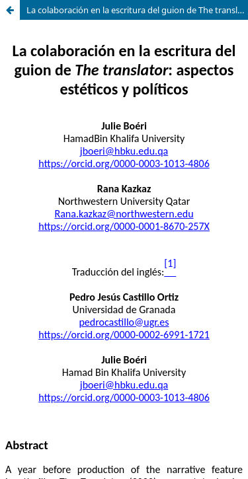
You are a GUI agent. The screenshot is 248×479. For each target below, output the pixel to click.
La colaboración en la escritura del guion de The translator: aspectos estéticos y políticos (137, 10)
